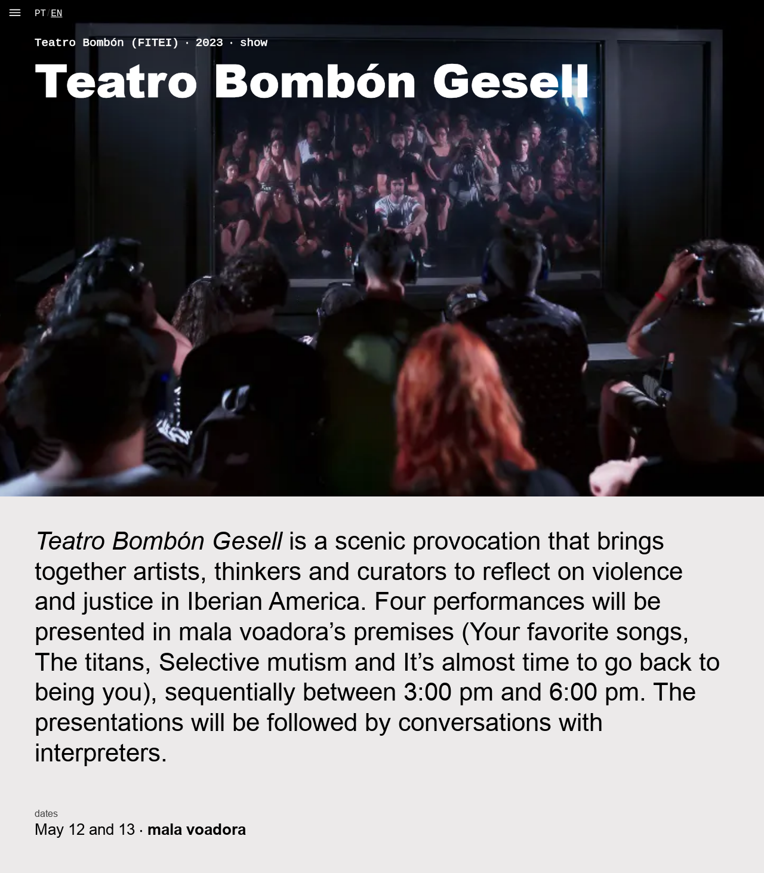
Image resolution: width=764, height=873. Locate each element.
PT (40, 13)
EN (56, 13)
